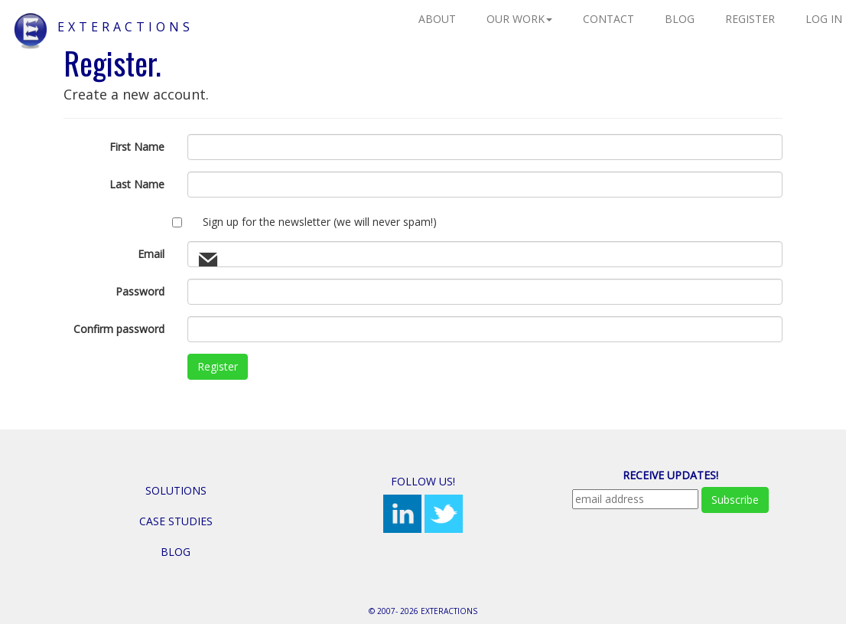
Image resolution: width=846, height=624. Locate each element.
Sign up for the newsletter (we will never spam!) (320, 221)
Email (151, 254)
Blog (680, 18)
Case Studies (176, 521)
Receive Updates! (670, 475)
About (437, 18)
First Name (136, 146)
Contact (608, 18)
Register (750, 18)
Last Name (136, 184)
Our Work (519, 18)
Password (140, 291)
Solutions (176, 490)
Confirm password (118, 329)
